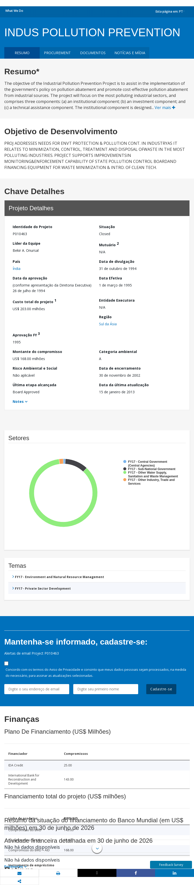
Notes (18, 401)
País (16, 261)
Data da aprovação (30, 278)
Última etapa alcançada (34, 384)
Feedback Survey (171, 865)
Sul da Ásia (108, 324)
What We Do (14, 11)
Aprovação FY (26, 334)
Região (105, 316)
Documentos (93, 52)
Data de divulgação (116, 261)
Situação (107, 226)
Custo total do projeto (34, 301)
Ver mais (165, 107)
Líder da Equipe (26, 243)
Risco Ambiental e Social (35, 368)
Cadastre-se (161, 689)
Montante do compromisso (37, 351)
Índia (16, 268)
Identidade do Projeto (32, 226)
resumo (22, 52)
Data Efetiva (110, 278)
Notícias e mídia (129, 52)
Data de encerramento (120, 368)
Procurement (57, 52)
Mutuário (109, 244)
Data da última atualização (124, 384)
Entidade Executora (117, 300)
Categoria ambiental (118, 351)
